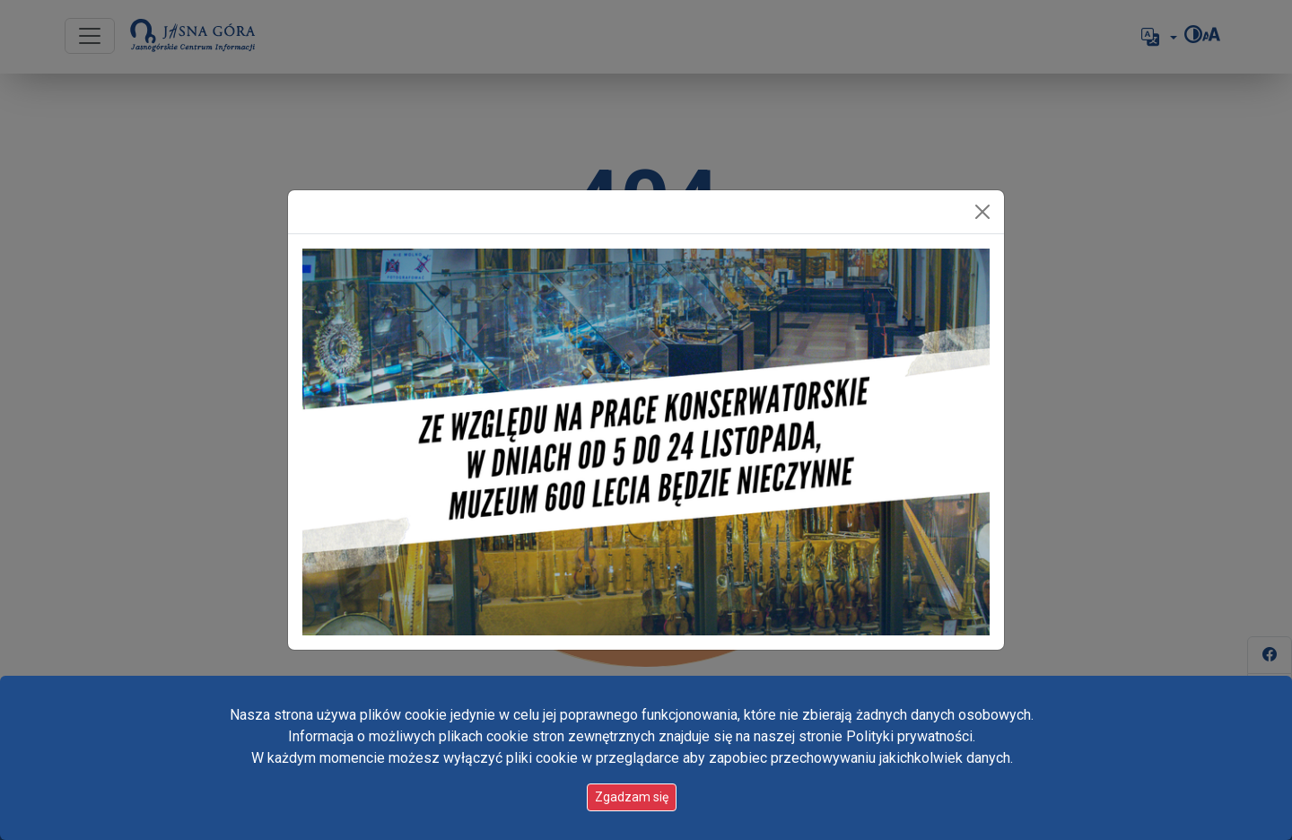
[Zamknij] (982, 211)
